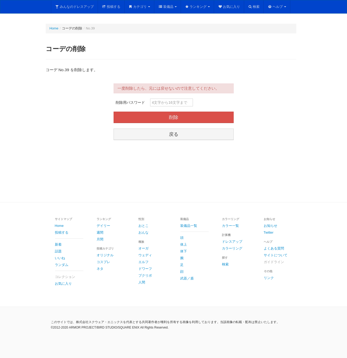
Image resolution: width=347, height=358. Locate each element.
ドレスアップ (232, 242)
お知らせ (270, 226)
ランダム (61, 265)
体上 (183, 244)
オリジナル (105, 255)
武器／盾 (187, 278)
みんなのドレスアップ (74, 6)
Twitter (269, 232)
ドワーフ (145, 269)
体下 (183, 251)
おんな (143, 232)
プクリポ (145, 275)
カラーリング (232, 248)
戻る (173, 134)
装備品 (167, 6)
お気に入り (229, 6)
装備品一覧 (188, 226)
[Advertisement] (174, 172)
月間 (100, 239)
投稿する (111, 6)
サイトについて (275, 255)
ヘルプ (277, 6)
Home (54, 28)
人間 (141, 282)
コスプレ (103, 262)
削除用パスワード (130, 102)
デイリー (103, 226)
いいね (60, 258)
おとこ (143, 226)
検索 (254, 6)
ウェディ (145, 255)
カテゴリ (139, 6)
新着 (58, 244)
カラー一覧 (230, 226)
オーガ (143, 248)
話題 (58, 251)
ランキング (197, 6)
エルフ (143, 262)
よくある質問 (274, 248)
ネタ (100, 269)
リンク (269, 278)
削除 (173, 117)
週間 (100, 232)
